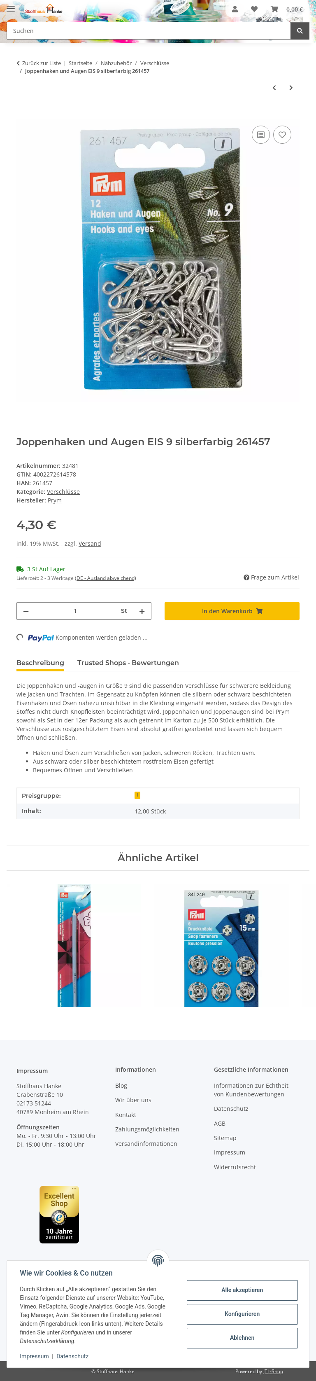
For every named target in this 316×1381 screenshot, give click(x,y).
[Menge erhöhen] (142, 611)
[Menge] (75, 611)
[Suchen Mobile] (149, 31)
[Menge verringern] (26, 611)
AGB (219, 1123)
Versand (90, 543)
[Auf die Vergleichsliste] (261, 135)
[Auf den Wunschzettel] (282, 135)
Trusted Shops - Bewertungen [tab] (128, 663)
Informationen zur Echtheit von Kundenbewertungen (251, 1090)
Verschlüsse (63, 491)
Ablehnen (242, 1337)
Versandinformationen (146, 1143)
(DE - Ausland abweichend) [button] (105, 578)
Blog (121, 1085)
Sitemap (225, 1138)
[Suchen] (299, 31)
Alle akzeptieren (242, 1290)
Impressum (34, 1356)
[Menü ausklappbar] (11, 5)
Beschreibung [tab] (40, 663)
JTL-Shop (273, 1371)
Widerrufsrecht (235, 1167)
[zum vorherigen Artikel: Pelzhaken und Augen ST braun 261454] (274, 87)
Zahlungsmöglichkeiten (147, 1129)
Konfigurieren (241, 1314)
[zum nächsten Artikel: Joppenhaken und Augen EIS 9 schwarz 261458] (291, 87)
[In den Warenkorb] (23, 114)
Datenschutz (73, 1356)
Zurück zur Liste (41, 63)
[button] (234, 9)
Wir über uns (133, 1100)
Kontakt (125, 1115)
